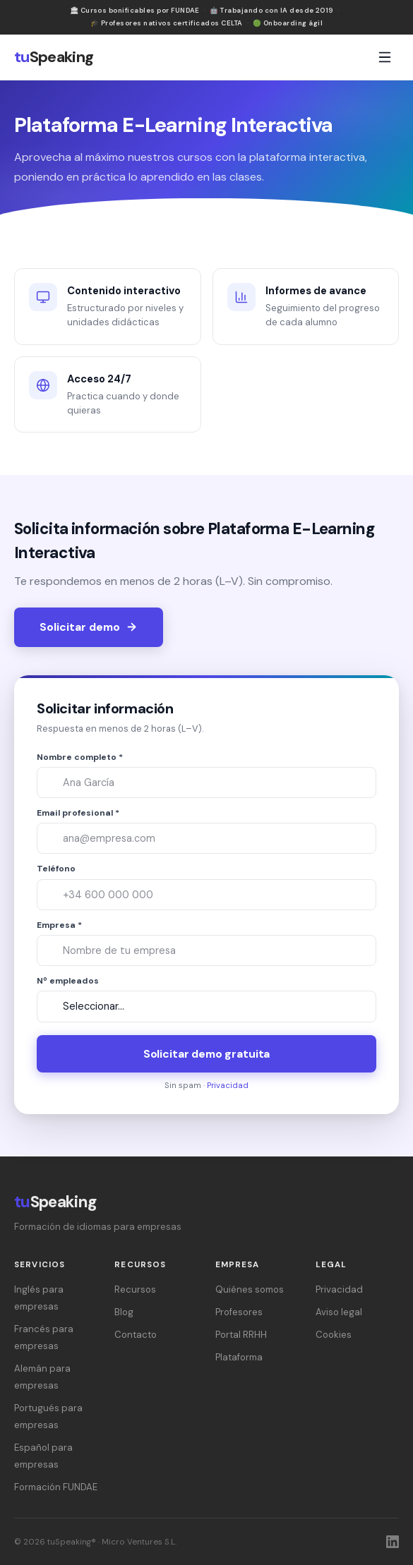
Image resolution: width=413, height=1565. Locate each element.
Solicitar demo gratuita (206, 1053)
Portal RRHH (241, 1335)
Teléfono (56, 868)
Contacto (135, 1335)
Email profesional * (78, 812)
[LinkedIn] (392, 1541)
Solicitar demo (89, 627)
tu (54, 57)
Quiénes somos (249, 1289)
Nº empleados (68, 980)
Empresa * (59, 925)
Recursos (135, 1289)
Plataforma (239, 1357)
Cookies (334, 1335)
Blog (123, 1312)
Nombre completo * (80, 757)
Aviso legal (339, 1312)
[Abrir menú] (385, 57)
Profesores (239, 1312)
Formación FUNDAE (55, 1487)
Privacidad (228, 1085)
